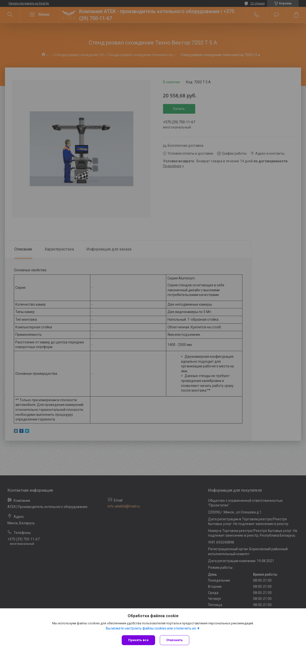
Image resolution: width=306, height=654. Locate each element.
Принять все (138, 640)
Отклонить (174, 640)
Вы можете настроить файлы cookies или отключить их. (151, 628)
